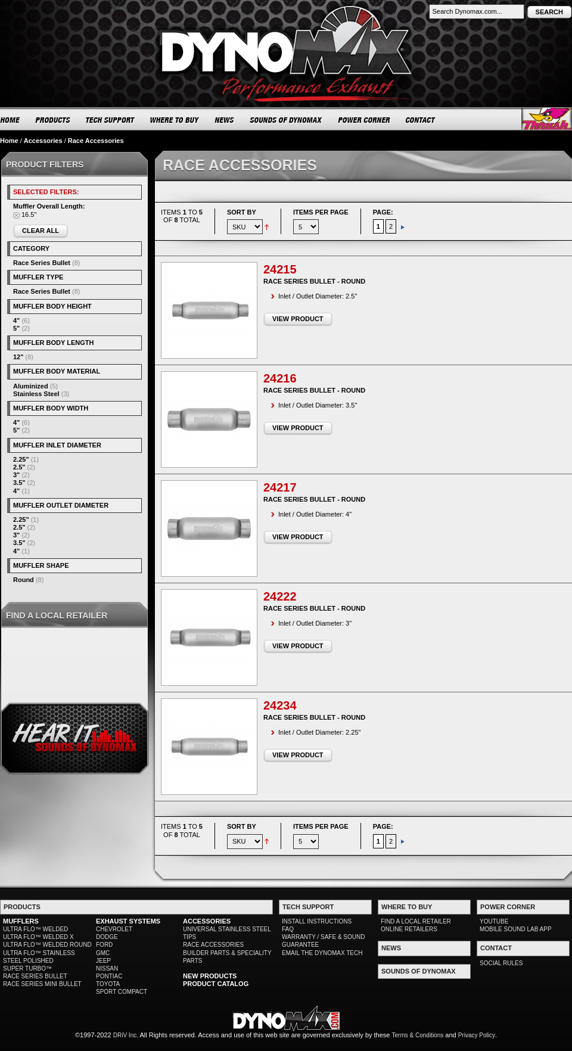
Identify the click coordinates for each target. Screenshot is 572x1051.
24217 (280, 487)
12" (18, 356)
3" (16, 474)
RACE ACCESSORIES (213, 944)
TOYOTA (108, 984)
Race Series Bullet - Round (314, 281)
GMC (103, 953)
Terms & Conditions (418, 1035)
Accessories (43, 140)
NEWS (224, 119)
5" (16, 328)
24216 (280, 378)
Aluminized (30, 386)
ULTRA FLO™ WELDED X (38, 937)
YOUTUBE (494, 921)
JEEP (103, 960)
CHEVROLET (114, 929)
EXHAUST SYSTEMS (128, 921)
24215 (280, 269)
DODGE (107, 937)
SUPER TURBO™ (27, 968)
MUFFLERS (21, 921)
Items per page (321, 212)
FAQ (288, 929)
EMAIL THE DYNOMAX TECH (322, 953)
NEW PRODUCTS (210, 976)
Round (23, 579)
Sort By (241, 212)
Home (9, 140)
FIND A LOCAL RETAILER (416, 921)
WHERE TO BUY (175, 119)
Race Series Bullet (41, 262)
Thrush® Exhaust (546, 119)
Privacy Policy (476, 1035)
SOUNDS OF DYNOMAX (286, 119)
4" (16, 320)
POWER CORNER (364, 119)
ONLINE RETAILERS (409, 929)
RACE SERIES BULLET (35, 976)
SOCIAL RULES (501, 963)
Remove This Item (16, 215)
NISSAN (107, 968)
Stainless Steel (36, 393)
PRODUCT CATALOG (215, 983)
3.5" (19, 482)
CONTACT (421, 119)
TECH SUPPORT (110, 119)
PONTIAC (109, 976)
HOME (10, 119)
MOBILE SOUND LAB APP (516, 929)
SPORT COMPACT (121, 991)
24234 (280, 705)
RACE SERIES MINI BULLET (42, 984)
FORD (104, 944)
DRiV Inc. (125, 1035)
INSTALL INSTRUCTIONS (317, 921)
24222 (280, 596)
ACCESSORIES (207, 921)
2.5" (19, 467)
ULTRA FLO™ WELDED (35, 929)
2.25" (21, 459)
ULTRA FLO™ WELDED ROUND (47, 944)
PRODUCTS (53, 119)
